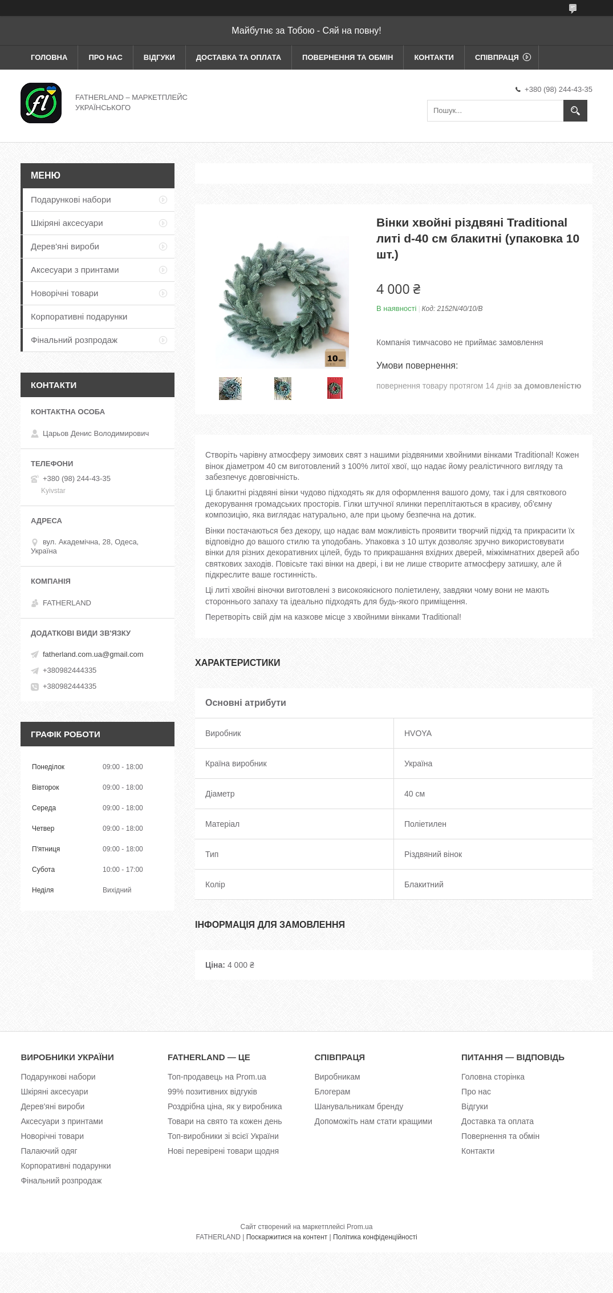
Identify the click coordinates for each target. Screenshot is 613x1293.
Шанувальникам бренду (359, 1106)
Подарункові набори (71, 199)
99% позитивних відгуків (212, 1091)
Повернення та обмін (347, 57)
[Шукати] (575, 111)
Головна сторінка (493, 1076)
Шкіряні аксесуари (67, 223)
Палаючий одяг (49, 1150)
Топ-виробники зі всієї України (223, 1136)
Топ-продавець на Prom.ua (217, 1076)
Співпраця (497, 57)
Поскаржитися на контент (286, 1237)
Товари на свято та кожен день (225, 1121)
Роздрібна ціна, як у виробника (225, 1106)
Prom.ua (359, 1227)
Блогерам (333, 1091)
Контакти (434, 57)
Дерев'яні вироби (65, 246)
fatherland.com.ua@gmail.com (93, 654)
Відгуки (159, 57)
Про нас (105, 57)
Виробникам (337, 1076)
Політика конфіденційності (375, 1237)
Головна (49, 57)
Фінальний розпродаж (74, 340)
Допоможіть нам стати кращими (374, 1121)
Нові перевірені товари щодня (223, 1150)
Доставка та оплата (238, 57)
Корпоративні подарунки (79, 316)
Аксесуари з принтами (75, 269)
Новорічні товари (65, 293)
